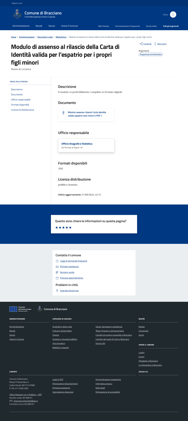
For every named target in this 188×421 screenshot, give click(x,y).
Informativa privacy (104, 383)
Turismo (55, 335)
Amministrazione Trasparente (127, 26)
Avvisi (141, 335)
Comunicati (143, 330)
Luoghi (141, 352)
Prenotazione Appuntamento (65, 383)
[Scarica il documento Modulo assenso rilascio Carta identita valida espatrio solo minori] (89, 114)
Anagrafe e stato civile (62, 326)
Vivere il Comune (69, 26)
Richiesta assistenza (61, 387)
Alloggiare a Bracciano (148, 360)
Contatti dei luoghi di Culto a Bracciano (112, 339)
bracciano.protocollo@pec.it (26, 400)
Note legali (100, 387)
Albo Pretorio (103, 26)
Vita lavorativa (58, 343)
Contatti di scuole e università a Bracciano (114, 335)
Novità (39, 26)
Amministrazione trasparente (108, 379)
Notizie (142, 326)
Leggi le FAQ (57, 379)
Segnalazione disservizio (62, 392)
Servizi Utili (100, 343)
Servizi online (151, 26)
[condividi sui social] (145, 44)
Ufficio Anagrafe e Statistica (76, 144)
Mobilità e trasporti (60, 347)
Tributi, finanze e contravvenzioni (110, 330)
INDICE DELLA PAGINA (29, 81)
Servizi (51, 26)
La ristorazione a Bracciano (150, 365)
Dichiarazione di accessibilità (108, 392)
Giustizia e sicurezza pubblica (64, 339)
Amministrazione (21, 26)
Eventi (141, 356)
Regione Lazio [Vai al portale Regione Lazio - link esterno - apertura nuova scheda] (17, 3)
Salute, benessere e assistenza (109, 326)
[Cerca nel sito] (173, 14)
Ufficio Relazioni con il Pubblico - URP (25, 394)
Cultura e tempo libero (62, 330)
